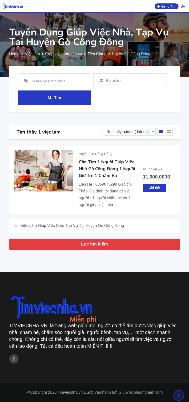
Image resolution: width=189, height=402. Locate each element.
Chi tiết (154, 188)
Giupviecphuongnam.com (141, 392)
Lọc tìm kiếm (94, 244)
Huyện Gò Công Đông (95, 154)
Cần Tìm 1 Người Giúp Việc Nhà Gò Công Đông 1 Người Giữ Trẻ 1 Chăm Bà (107, 169)
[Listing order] (129, 132)
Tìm (54, 98)
